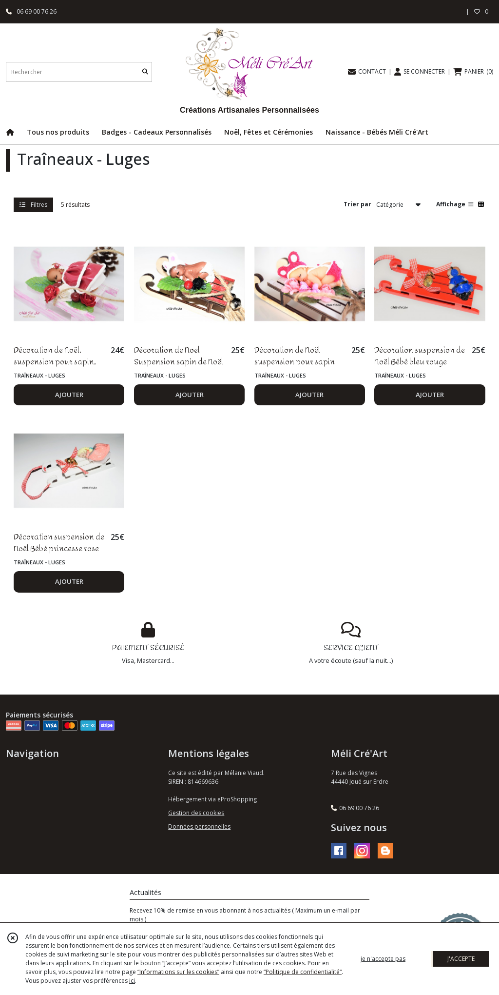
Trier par (357, 204)
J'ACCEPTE (461, 959)
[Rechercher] (145, 71)
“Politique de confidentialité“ (303, 972)
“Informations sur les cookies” (178, 972)
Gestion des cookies (196, 813)
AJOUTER (69, 394)
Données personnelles (199, 826)
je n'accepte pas (383, 959)
